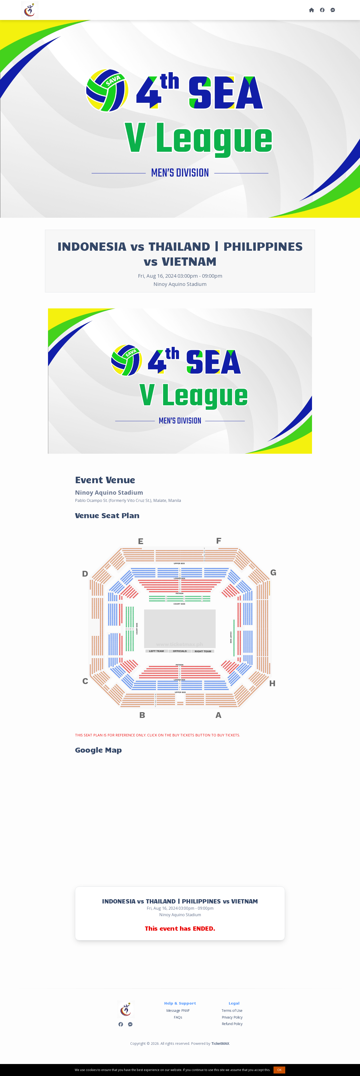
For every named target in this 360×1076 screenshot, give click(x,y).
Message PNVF (178, 1010)
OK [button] (279, 1070)
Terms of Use (232, 1010)
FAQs (178, 1017)
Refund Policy (232, 1023)
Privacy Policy (232, 1017)
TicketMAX (220, 1043)
